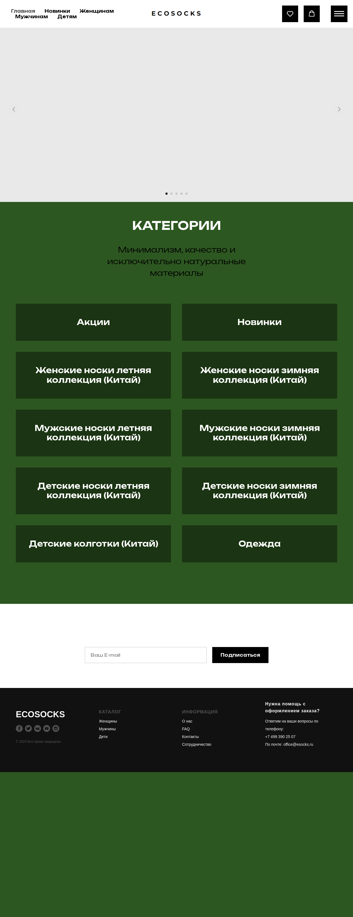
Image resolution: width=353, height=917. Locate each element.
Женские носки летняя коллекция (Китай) (93, 422)
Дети (103, 881)
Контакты (190, 881)
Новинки (57, 11)
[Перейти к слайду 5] (186, 194)
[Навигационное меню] (339, 14)
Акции (93, 339)
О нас (187, 866)
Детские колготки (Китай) (93, 671)
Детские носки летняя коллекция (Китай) (93, 588)
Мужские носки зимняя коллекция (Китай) (259, 505)
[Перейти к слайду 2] (171, 194)
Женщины (108, 866)
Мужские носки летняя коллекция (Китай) (93, 505)
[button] (290, 13)
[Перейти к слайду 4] (181, 194)
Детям (67, 16)
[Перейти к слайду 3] (176, 194)
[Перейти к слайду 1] (166, 194)
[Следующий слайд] (339, 109)
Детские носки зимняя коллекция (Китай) (259, 588)
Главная (23, 11)
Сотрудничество (196, 889)
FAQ (186, 874)
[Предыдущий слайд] (13, 109)
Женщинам (97, 11)
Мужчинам (31, 16)
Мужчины (107, 874)
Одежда (260, 671)
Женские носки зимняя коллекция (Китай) (259, 422)
